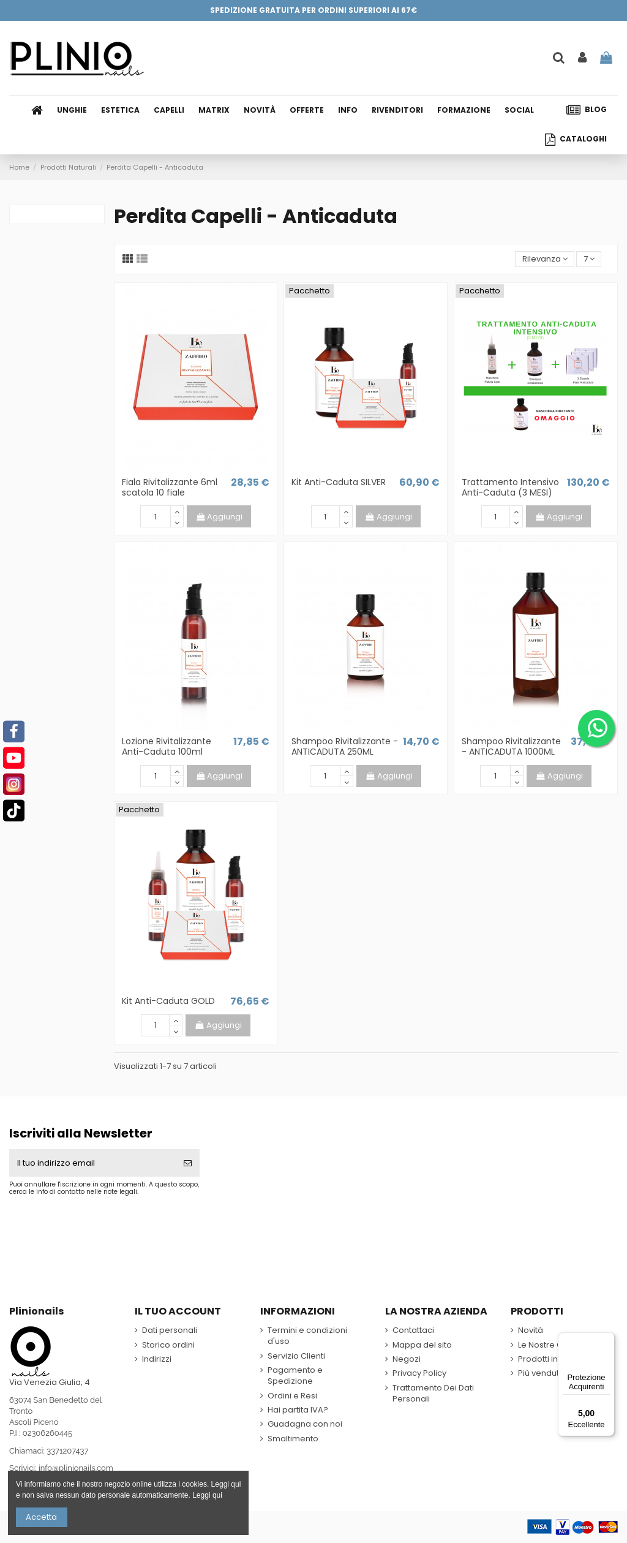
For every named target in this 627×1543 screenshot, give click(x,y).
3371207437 (67, 1450)
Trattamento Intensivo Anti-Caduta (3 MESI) (510, 487)
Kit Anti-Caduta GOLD (168, 1001)
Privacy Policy (419, 1373)
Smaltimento (293, 1438)
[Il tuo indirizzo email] (92, 1163)
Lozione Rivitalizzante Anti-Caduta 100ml (166, 746)
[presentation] (111, 1226)
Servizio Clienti (296, 1356)
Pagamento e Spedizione (295, 1376)
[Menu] (607, 1339)
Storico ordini (168, 1345)
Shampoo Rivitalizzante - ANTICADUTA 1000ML (511, 746)
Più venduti (539, 1373)
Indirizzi (156, 1359)
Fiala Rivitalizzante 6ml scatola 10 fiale (169, 487)
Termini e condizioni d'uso (307, 1336)
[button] (352, 110)
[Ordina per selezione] (544, 259)
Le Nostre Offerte (551, 1345)
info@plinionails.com (76, 1468)
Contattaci (413, 1330)
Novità (530, 1330)
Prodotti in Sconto (553, 1359)
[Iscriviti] (188, 1163)
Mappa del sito (422, 1345)
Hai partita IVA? (298, 1410)
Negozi (406, 1359)
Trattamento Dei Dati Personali (433, 1394)
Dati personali (169, 1330)
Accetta (41, 1517)
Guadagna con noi (305, 1424)
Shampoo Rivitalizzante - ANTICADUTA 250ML (344, 746)
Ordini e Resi (292, 1396)
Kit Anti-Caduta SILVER (338, 482)
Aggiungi (219, 517)
